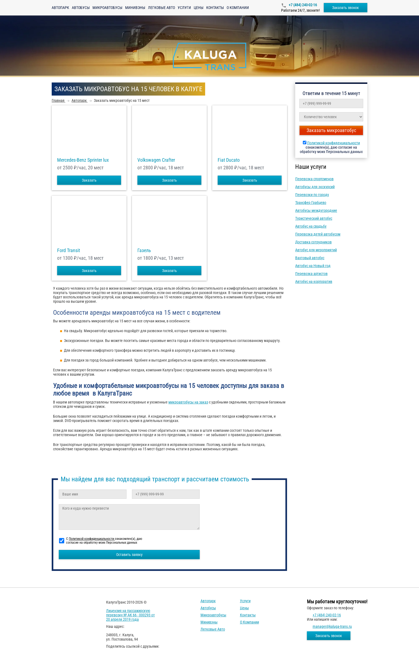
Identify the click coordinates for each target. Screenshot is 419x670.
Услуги (184, 7)
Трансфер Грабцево (310, 202)
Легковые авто (161, 7)
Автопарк (60, 7)
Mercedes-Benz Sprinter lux (83, 160)
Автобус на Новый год (313, 266)
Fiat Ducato (229, 160)
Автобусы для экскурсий (315, 187)
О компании (238, 7)
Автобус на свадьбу (310, 226)
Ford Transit (68, 250)
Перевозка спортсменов (314, 179)
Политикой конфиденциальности (333, 143)
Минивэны (135, 7)
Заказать (89, 180)
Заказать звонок (345, 7)
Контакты (215, 7)
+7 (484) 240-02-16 (302, 5)
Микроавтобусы (107, 7)
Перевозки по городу (312, 194)
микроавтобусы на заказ (188, 402)
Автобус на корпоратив (313, 281)
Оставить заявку (129, 554)
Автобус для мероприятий (316, 250)
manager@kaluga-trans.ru (332, 626)
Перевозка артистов (311, 273)
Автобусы (81, 7)
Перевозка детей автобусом (317, 234)
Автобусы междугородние (316, 210)
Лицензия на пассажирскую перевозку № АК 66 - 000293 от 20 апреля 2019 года (130, 615)
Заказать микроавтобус (331, 130)
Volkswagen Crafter (156, 160)
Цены (199, 7)
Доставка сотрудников (313, 242)
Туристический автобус (313, 218)
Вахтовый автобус (309, 258)
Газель (144, 250)
